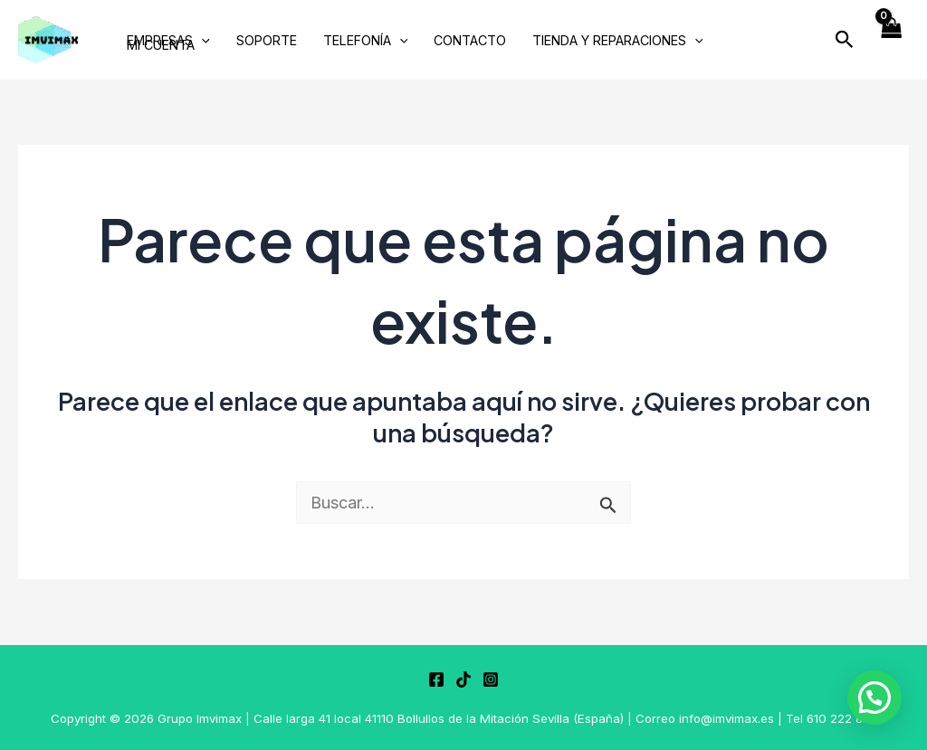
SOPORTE (266, 41)
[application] (201, 41)
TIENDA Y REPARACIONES (617, 41)
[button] (845, 39)
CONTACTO (470, 41)
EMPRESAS (168, 41)
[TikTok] (463, 679)
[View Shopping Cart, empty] (891, 40)
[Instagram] (491, 679)
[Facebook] (436, 679)
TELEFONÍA (365, 41)
